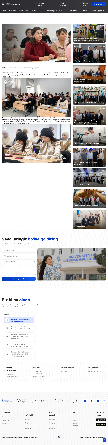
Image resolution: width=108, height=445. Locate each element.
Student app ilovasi (98, 11)
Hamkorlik (12, 10)
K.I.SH (42, 10)
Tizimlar (86, 11)
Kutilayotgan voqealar (54, 10)
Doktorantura (29, 428)
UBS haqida (5, 416)
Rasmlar (75, 416)
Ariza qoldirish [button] (98, 4)
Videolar (75, 420)
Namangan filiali (6, 423)
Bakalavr (28, 419)
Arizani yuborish (18, 278)
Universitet (18, 4)
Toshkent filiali (6, 420)
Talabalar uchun (86, 4)
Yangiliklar (52, 419)
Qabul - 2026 (23, 10)
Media (4, 10)
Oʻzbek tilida (75, 11)
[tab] (19, 320)
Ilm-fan (34, 10)
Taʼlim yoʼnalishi (64, 4)
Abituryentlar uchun (41, 4)
